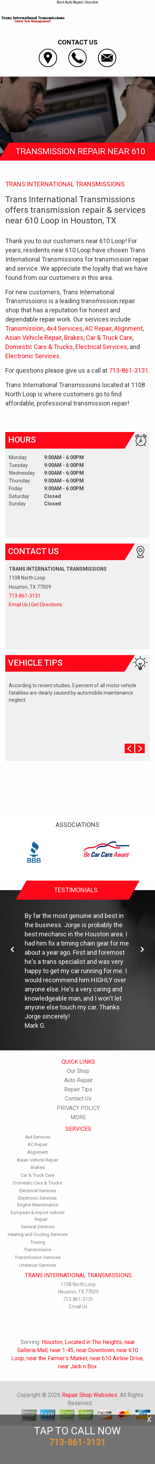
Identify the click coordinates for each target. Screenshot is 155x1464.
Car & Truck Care (109, 337)
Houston (52, 1342)
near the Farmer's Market (56, 1358)
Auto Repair (78, 1080)
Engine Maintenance (37, 1204)
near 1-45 (62, 1350)
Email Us (18, 604)
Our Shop (78, 1071)
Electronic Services (32, 356)
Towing (37, 1242)
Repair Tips (78, 1089)
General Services (38, 1226)
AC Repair (98, 328)
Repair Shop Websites (89, 1395)
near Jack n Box (77, 1366)
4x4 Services (64, 328)
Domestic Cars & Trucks (39, 346)
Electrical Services (101, 346)
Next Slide (140, 748)
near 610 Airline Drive (116, 1358)
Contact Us (78, 1098)
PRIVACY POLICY (78, 1108)
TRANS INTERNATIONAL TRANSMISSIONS (65, 184)
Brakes (73, 337)
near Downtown (95, 1350)
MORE (78, 1117)
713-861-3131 (128, 370)
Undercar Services (37, 1265)
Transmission (24, 328)
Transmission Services (38, 1257)
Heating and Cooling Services (38, 1234)
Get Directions (46, 604)
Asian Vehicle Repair (33, 337)
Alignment (128, 328)
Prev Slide (129, 748)
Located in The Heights (93, 1342)
